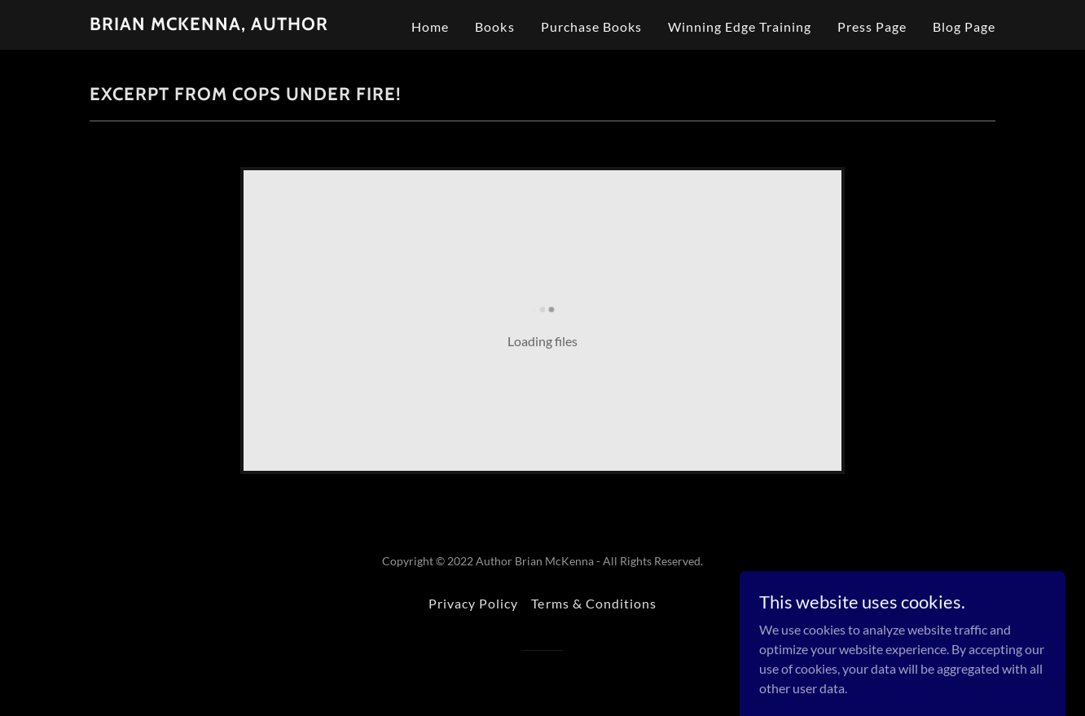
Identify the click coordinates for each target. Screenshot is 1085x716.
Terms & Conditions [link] (593, 603)
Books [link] (494, 26)
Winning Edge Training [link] (739, 26)
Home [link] (430, 26)
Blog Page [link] (964, 26)
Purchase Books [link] (591, 26)
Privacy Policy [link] (473, 603)
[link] (209, 25)
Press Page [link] (872, 26)
